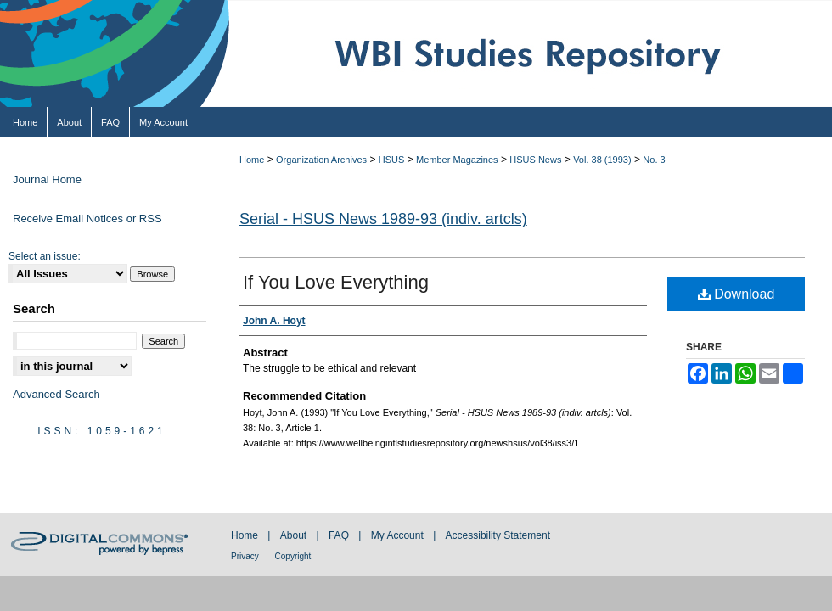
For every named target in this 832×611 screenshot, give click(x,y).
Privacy (246, 556)
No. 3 (654, 159)
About (295, 535)
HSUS (392, 159)
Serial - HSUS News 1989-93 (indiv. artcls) (383, 218)
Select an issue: (44, 256)
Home (251, 159)
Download (736, 294)
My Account (398, 535)
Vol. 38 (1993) (602, 159)
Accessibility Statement (498, 535)
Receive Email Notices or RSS (87, 218)
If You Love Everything (336, 282)
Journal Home (47, 179)
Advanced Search (56, 394)
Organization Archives (321, 159)
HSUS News (535, 159)
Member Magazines (457, 159)
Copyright (293, 556)
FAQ (340, 535)
